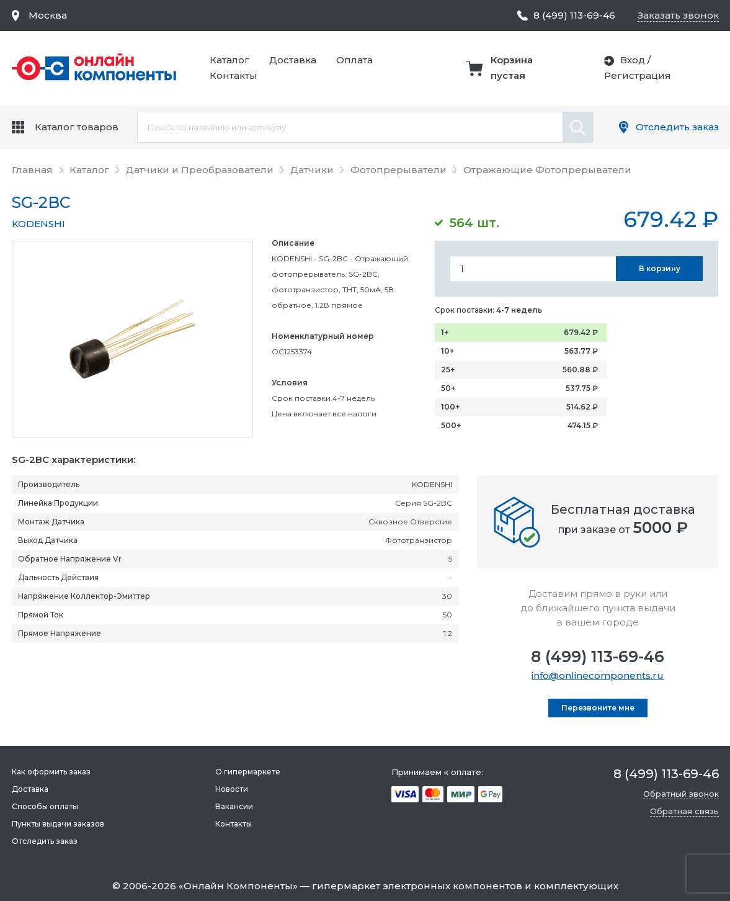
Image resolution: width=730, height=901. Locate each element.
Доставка (292, 60)
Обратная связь (684, 811)
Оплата (354, 60)
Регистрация (637, 75)
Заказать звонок (678, 15)
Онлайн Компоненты (238, 886)
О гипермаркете (247, 771)
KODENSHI (38, 224)
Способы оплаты (45, 806)
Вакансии (234, 806)
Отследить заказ (677, 127)
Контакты (233, 75)
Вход (632, 60)
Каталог (229, 60)
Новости (231, 789)
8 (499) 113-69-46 (597, 656)
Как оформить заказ (51, 771)
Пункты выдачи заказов (58, 823)
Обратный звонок (681, 794)
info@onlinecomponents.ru (598, 675)
